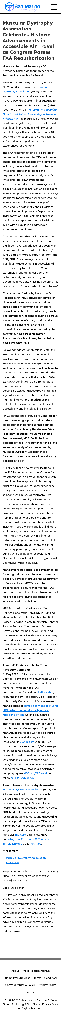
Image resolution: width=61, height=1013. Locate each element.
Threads (43, 839)
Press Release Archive (36, 970)
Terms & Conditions (45, 977)
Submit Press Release (17, 977)
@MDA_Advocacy (22, 778)
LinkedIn (17, 843)
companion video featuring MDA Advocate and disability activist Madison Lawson (30, 710)
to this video (45, 692)
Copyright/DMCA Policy (20, 985)
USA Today (27, 741)
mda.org (20, 834)
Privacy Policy (47, 985)
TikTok (7, 843)
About (15, 970)
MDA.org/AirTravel (35, 773)
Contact (31, 992)
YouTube (35, 843)
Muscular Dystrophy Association (22, 789)
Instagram (13, 839)
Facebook (27, 839)
